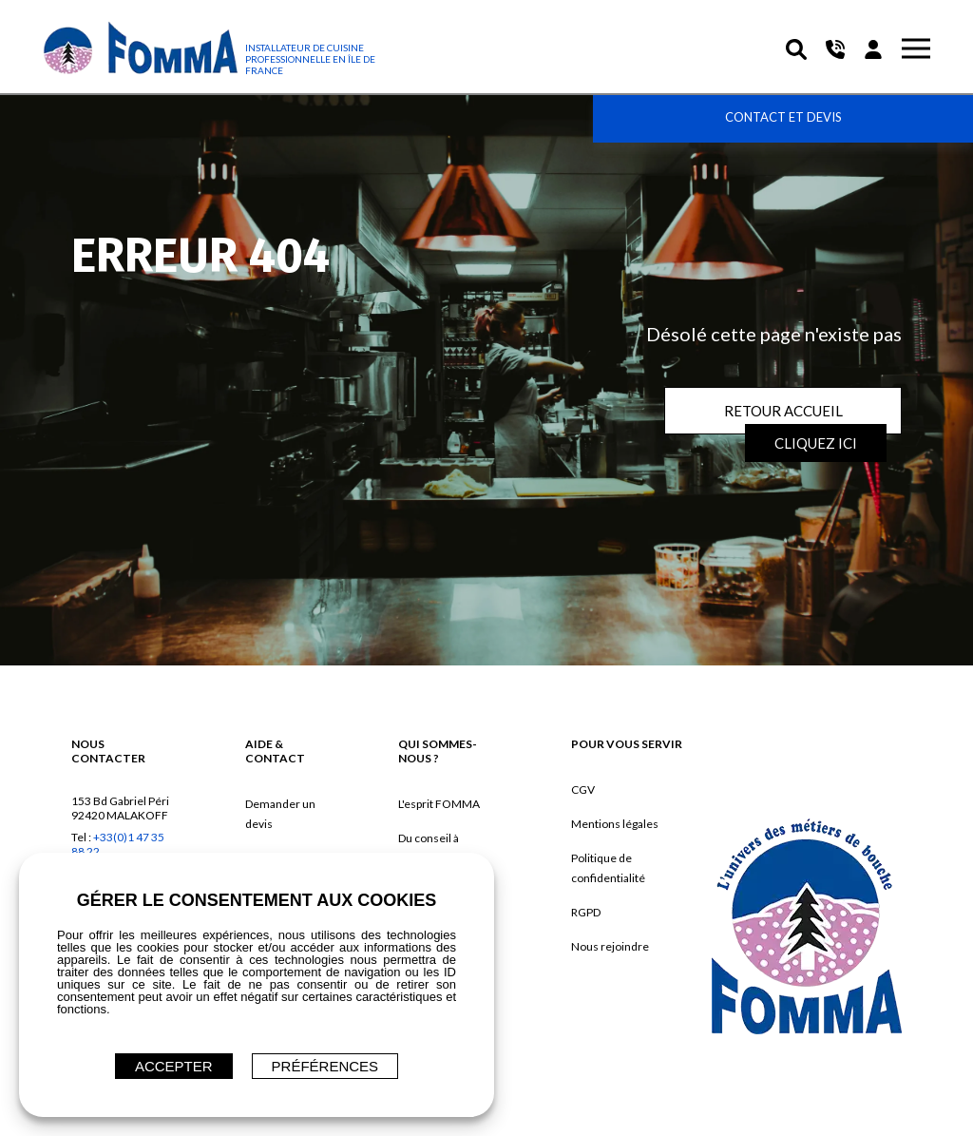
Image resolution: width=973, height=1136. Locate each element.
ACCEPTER (174, 1066)
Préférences (325, 1066)
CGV (583, 789)
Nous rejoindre (610, 946)
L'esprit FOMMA (439, 804)
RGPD (586, 912)
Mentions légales (614, 824)
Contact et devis (783, 117)
